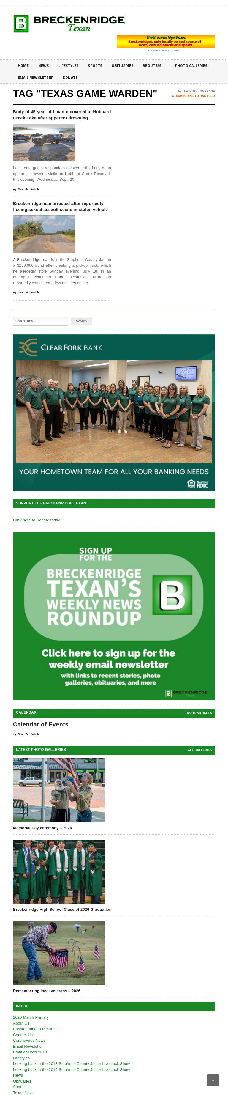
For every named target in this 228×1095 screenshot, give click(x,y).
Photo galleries (35, 77)
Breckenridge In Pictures (34, 1047)
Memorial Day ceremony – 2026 (42, 846)
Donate (121, 77)
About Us (163, 66)
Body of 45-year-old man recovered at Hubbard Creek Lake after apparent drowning (61, 119)
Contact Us (23, 1053)
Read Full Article (26, 199)
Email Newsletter (83, 77)
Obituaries (130, 65)
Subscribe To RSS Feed (193, 96)
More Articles (199, 731)
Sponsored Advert (166, 51)
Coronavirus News (29, 1059)
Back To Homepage (196, 91)
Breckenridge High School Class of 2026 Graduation (62, 928)
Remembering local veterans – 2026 (46, 1009)
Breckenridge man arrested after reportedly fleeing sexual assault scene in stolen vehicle (60, 220)
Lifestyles (72, 65)
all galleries (200, 768)
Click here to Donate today (36, 539)
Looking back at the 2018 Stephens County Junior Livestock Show (71, 1082)
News (45, 65)
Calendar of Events (41, 743)
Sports (101, 65)
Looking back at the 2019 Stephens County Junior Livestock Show (71, 1088)
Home (24, 65)
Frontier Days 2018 (30, 1071)
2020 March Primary (31, 1036)
